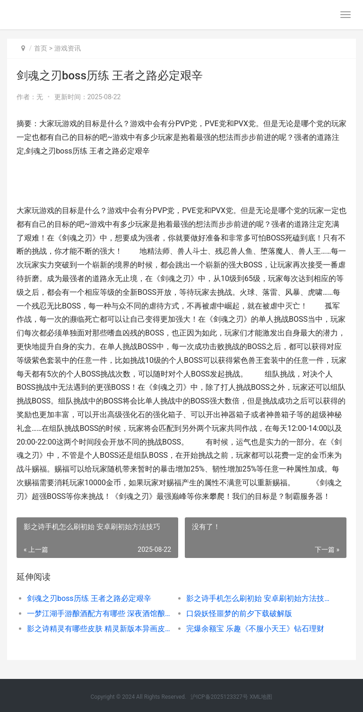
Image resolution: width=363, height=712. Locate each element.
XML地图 (261, 697)
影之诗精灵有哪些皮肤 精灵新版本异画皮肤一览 (99, 628)
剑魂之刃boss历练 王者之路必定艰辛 (89, 598)
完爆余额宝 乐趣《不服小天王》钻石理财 (255, 628)
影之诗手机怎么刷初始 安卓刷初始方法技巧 (258, 598)
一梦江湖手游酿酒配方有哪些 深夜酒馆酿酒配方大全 (99, 613)
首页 (40, 48)
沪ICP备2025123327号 (219, 697)
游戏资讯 (67, 48)
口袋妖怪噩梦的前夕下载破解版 (239, 613)
